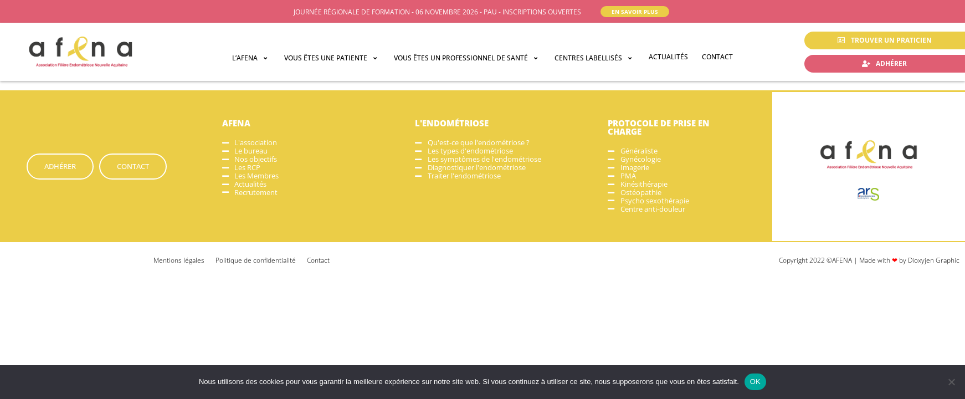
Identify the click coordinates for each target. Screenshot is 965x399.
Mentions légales (178, 260)
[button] (251, 58)
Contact (318, 260)
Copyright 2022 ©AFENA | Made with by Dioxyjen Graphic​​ (869, 260)
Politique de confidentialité (255, 260)
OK (755, 381)
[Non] (951, 381)
